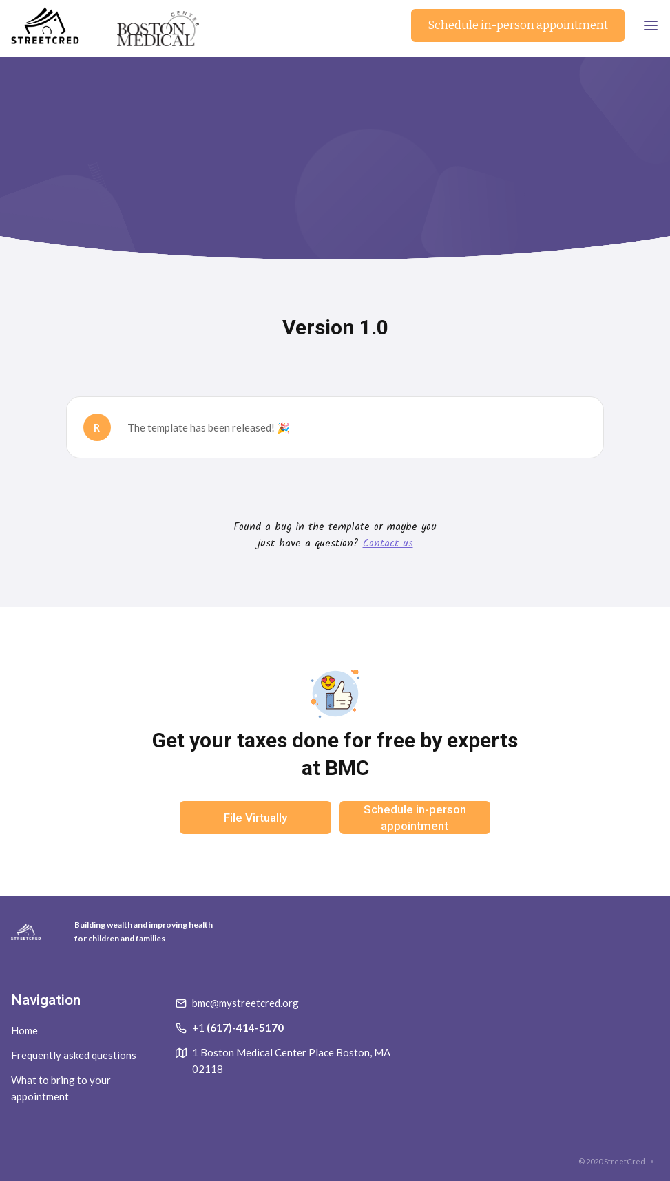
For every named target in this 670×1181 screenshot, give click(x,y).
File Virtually (255, 817)
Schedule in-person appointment (518, 25)
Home (24, 1030)
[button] (650, 25)
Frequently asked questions (73, 1055)
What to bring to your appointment (61, 1088)
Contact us (388, 543)
